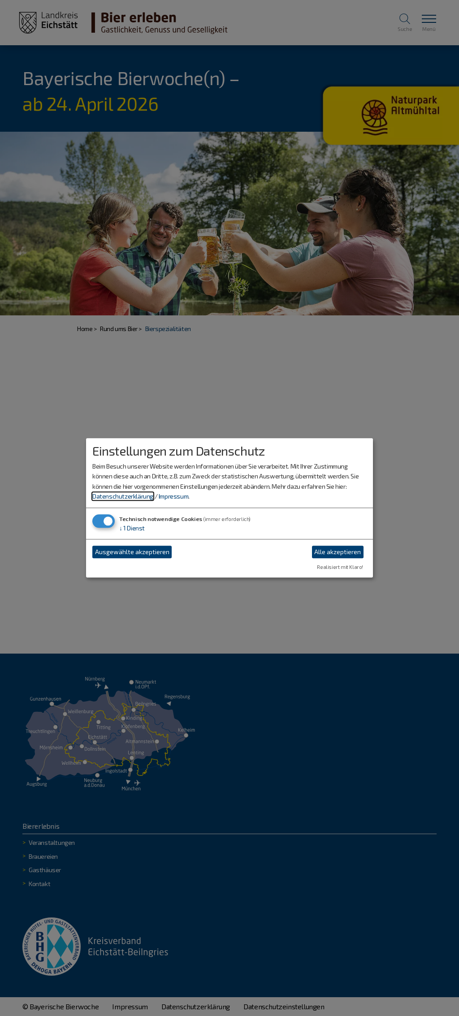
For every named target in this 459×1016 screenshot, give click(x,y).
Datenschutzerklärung (122, 496)
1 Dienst (132, 528)
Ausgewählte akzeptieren (132, 551)
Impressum (173, 496)
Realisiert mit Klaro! (340, 567)
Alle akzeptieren (337, 551)
